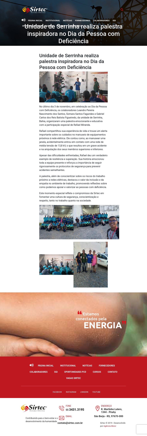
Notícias (67, 20)
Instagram (71, 392)
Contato (60, 26)
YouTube (96, 392)
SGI (114, 20)
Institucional (53, 20)
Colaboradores (101, 20)
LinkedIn (84, 392)
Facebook (57, 392)
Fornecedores (82, 20)
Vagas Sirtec (75, 26)
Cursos (49, 26)
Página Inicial (35, 20)
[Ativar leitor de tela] (23, 20)
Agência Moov (109, 426)
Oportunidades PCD (32, 26)
